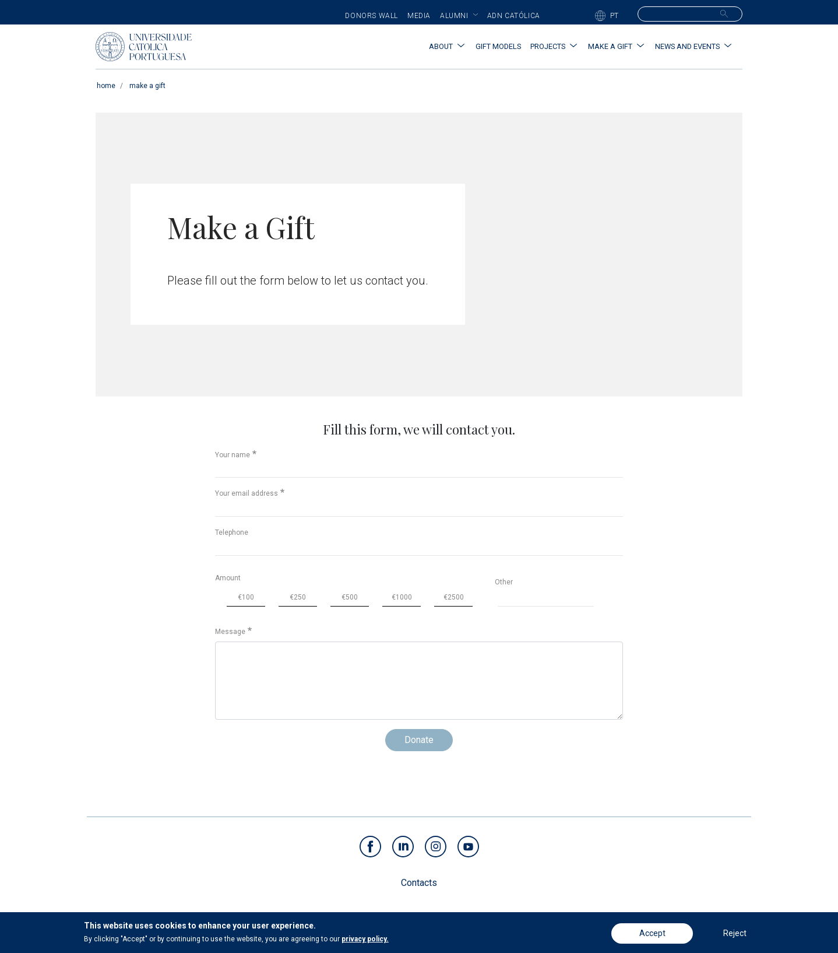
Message (230, 632)
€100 (246, 597)
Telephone (231, 532)
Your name (232, 455)
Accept (652, 934)
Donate (419, 739)
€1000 (402, 597)
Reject (735, 934)
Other (504, 582)
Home (106, 86)
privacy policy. (365, 940)
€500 (349, 597)
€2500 (453, 597)
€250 (298, 597)
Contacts (419, 882)
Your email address (246, 493)
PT (614, 16)
